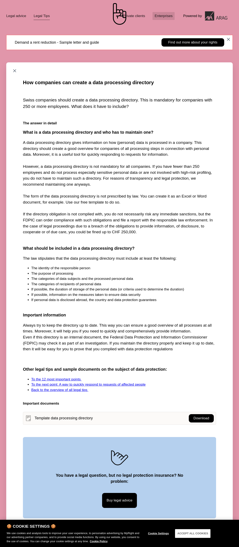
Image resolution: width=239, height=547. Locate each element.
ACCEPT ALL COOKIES (192, 535)
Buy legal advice (120, 500)
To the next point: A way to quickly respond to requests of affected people (88, 384)
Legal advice (16, 16)
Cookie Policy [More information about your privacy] (99, 542)
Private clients (134, 16)
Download (201, 418)
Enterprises (164, 16)
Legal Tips (42, 16)
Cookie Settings (158, 535)
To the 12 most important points (56, 379)
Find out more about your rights (192, 42)
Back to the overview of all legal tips (59, 390)
